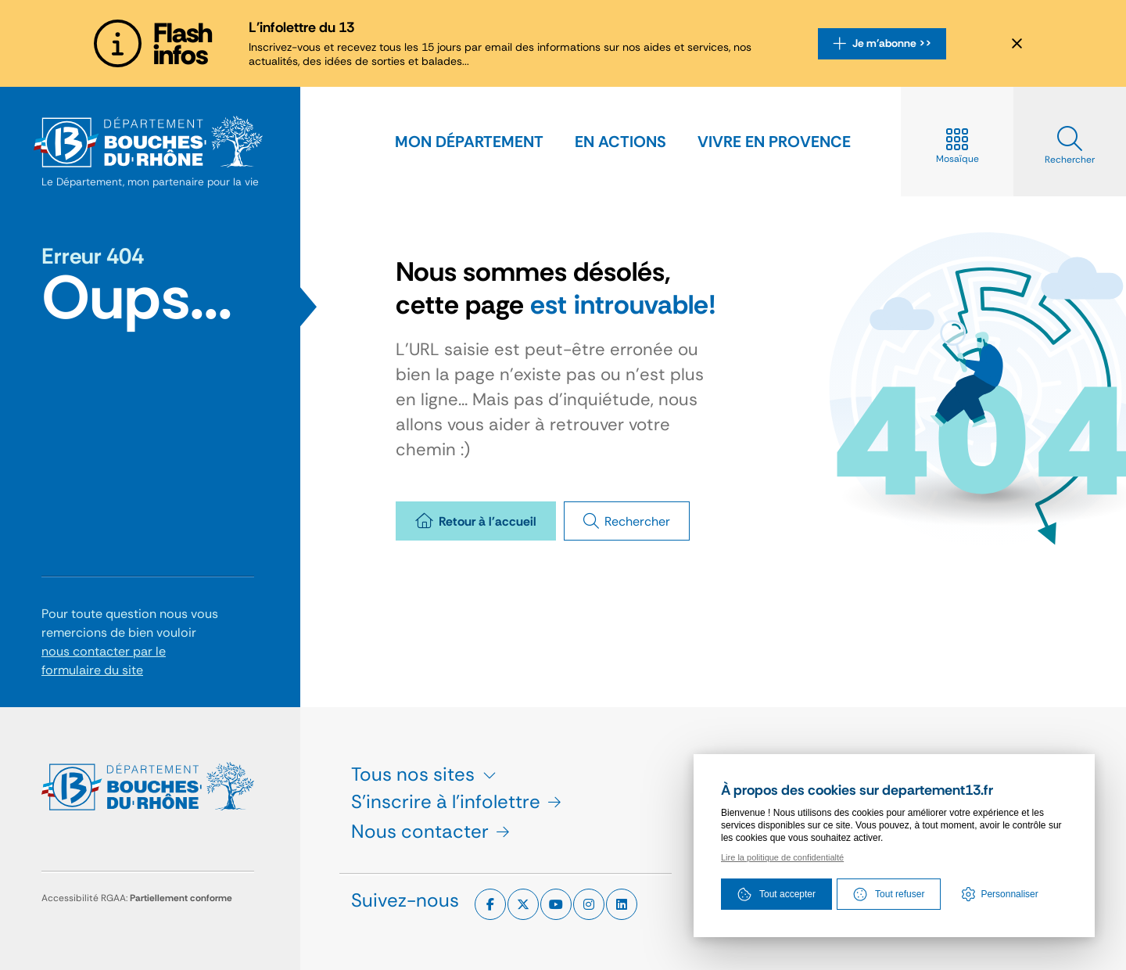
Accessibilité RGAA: (136, 898)
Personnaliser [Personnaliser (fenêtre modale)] (1009, 894)
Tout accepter (776, 894)
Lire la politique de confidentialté (782, 857)
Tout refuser (888, 894)
